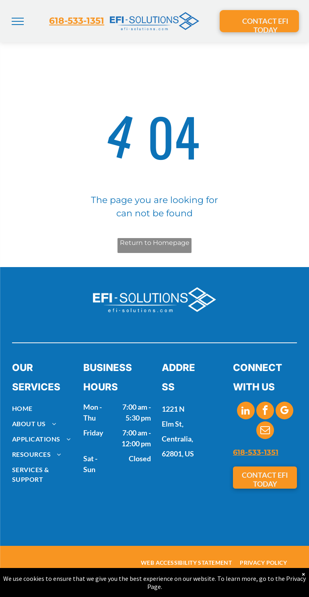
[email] (265, 431)
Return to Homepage (155, 243)
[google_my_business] (284, 411)
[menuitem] (44, 408)
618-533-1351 (76, 20)
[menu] (17, 21)
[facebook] (265, 411)
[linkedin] (246, 411)
